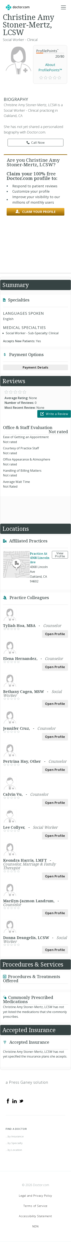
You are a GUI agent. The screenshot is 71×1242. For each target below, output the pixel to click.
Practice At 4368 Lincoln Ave (39, 558)
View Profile (60, 554)
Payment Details (35, 367)
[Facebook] (8, 1101)
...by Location (14, 1150)
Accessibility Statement (35, 1216)
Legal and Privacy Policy (35, 1195)
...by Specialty (14, 1143)
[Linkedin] (14, 1101)
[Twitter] (21, 1101)
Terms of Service (35, 1206)
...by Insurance (15, 1136)
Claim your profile (36, 211)
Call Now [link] (36, 142)
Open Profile (55, 634)
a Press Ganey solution (27, 1082)
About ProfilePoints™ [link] (50, 67)
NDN (35, 1226)
